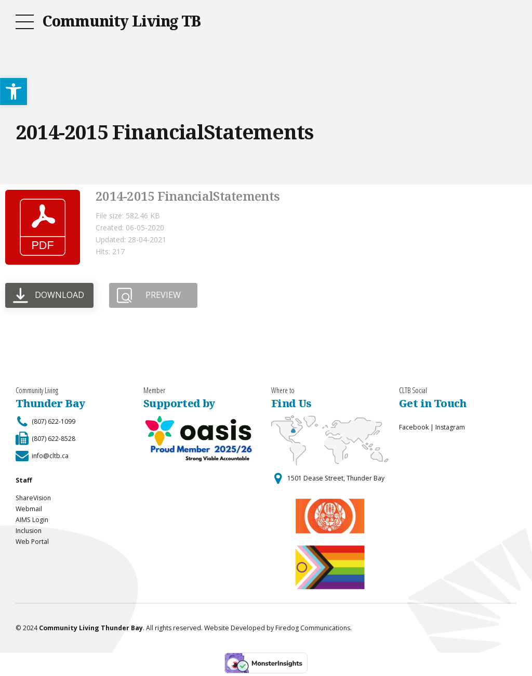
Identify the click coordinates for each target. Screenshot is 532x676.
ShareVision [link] (33, 497)
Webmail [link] (29, 508)
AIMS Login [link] (32, 519)
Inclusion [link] (29, 530)
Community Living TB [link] (121, 21)
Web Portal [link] (32, 541)
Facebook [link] (414, 427)
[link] (13, 91)
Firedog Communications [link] (312, 627)
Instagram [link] (450, 427)
